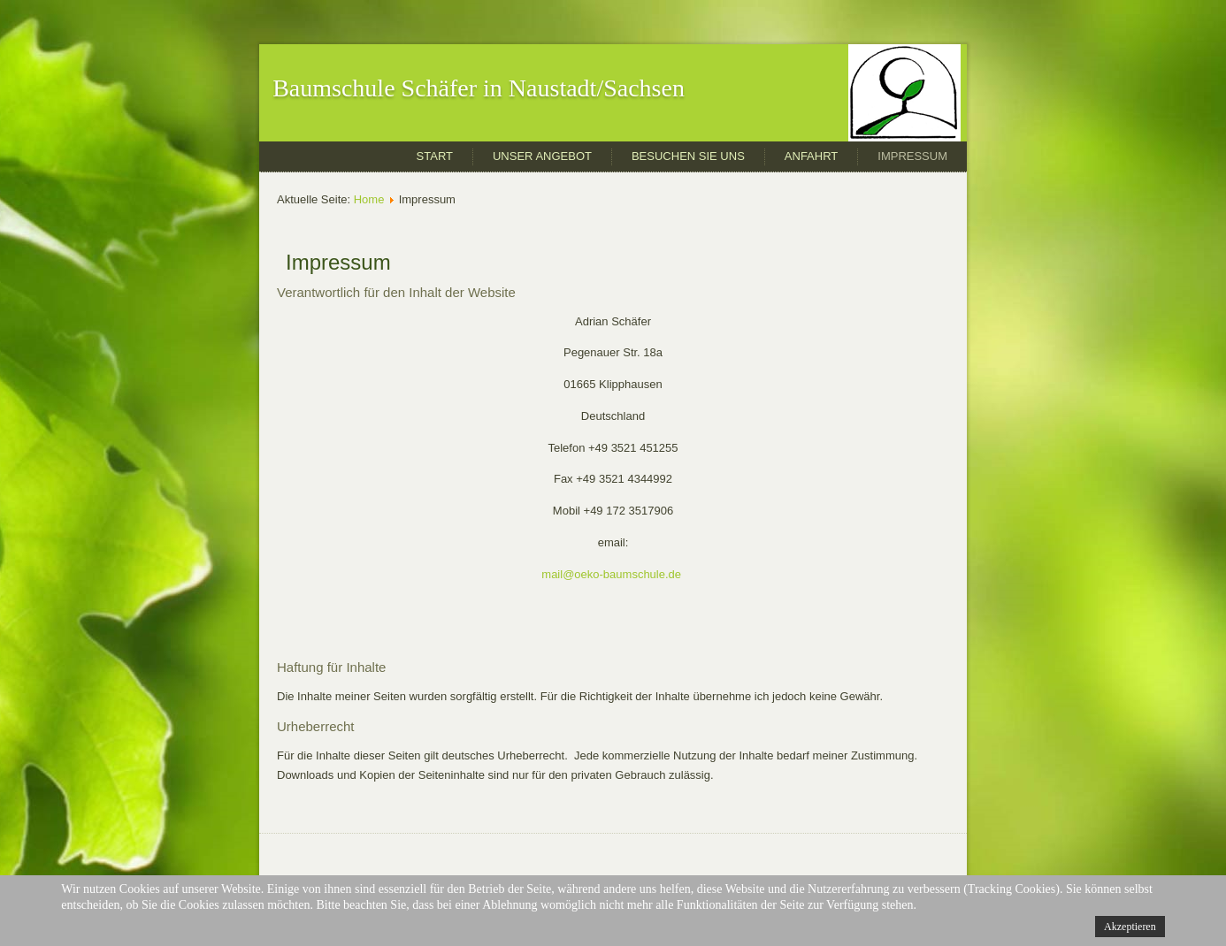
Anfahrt (811, 156)
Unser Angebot (542, 156)
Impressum (912, 156)
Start (435, 156)
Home (369, 199)
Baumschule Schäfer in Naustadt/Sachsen (478, 88)
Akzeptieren (1130, 926)
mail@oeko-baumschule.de (611, 574)
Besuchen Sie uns (688, 156)
